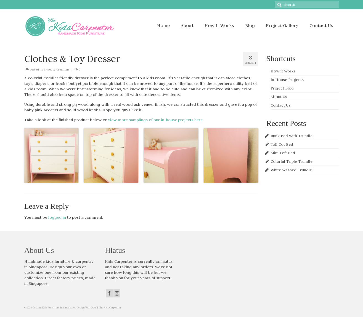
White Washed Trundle (291, 169)
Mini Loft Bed (283, 152)
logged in (57, 217)
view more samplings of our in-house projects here (155, 119)
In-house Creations (56, 69)
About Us (279, 96)
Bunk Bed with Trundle (291, 135)
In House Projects (287, 79)
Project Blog (282, 88)
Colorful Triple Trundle (291, 161)
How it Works (283, 71)
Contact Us (280, 105)
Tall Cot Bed (282, 144)
